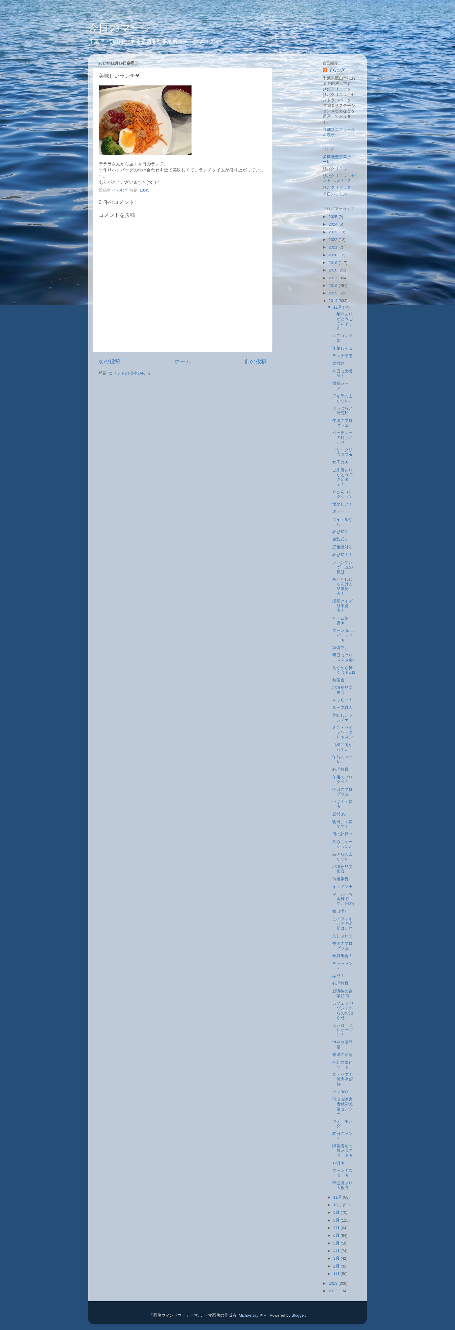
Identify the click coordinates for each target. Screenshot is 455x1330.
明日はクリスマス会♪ (343, 657)
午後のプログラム (342, 423)
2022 (333, 239)
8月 (337, 1220)
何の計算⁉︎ (342, 834)
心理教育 (340, 769)
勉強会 (338, 680)
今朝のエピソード (342, 1064)
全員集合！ (342, 956)
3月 (337, 1258)
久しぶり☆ (342, 936)
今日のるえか (335, 194)
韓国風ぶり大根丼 (342, 1185)
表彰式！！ (342, 555)
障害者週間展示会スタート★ (342, 1150)
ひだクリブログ (337, 187)
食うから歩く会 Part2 (343, 670)
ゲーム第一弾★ (342, 620)
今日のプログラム (342, 791)
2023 (333, 232)
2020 (333, 255)
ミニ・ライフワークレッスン (342, 732)
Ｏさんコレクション (342, 494)
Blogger (298, 1315)
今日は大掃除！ (342, 373)
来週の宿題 (342, 1054)
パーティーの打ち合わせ (342, 437)
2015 (333, 293)
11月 (338, 1197)
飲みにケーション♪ (342, 844)
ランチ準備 (342, 356)
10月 (338, 1205)
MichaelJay (249, 1315)
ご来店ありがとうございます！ (342, 477)
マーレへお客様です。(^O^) (343, 899)
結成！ (338, 976)
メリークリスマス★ (342, 452)
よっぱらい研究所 (342, 410)
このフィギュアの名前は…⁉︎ (342, 923)
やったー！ (342, 700)
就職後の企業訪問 (342, 993)
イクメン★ (342, 886)
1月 (337, 1274)
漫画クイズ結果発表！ (342, 606)
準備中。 (340, 648)
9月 (337, 1212)
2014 (333, 300)
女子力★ (340, 462)
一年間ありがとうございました (342, 321)
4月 (337, 1251)
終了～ (338, 512)
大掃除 (338, 363)
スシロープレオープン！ (342, 1030)
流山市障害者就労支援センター (342, 1106)
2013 (333, 1283)
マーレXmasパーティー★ (343, 635)
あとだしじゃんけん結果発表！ (342, 586)
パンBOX (340, 1092)
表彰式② (340, 539)
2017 (333, 278)
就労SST (340, 814)
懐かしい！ (342, 504)
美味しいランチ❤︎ (342, 717)
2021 (333, 247)
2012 (333, 1291)
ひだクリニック (337, 169)
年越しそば (342, 348)
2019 (333, 262)
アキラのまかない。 (342, 398)
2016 (333, 285)
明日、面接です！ (342, 824)
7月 (337, 1228)
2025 (333, 216)
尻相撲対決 (342, 547)
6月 (337, 1235)
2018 (333, 270)
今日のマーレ (120, 28)
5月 (337, 1243)
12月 (338, 307)
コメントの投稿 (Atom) (129, 373)
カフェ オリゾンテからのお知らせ (343, 1010)
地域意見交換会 (342, 689)
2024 (333, 224)
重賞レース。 (340, 385)
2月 (337, 1266)
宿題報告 (340, 879)
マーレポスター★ (342, 1172)
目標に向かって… (342, 747)
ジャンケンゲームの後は (342, 567)
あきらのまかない (342, 856)
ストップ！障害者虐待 (342, 1079)
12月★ (338, 1163)
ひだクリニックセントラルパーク (339, 178)
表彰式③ (340, 532)
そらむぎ (336, 70)
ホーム (182, 361)
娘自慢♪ (339, 911)
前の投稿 (256, 361)
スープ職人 (342, 707)
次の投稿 (109, 361)
